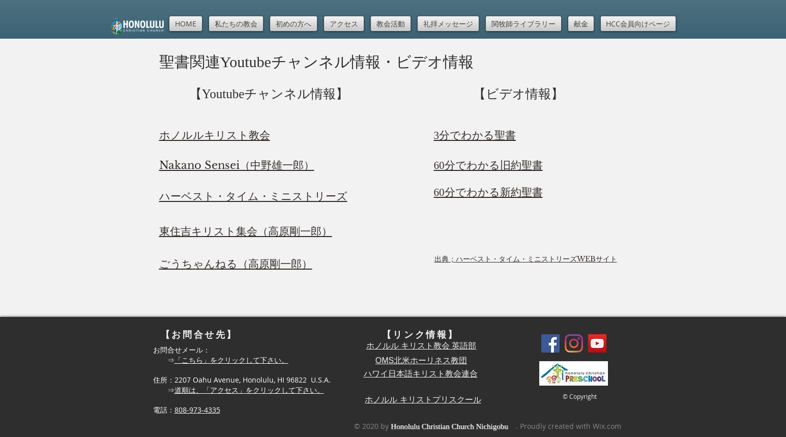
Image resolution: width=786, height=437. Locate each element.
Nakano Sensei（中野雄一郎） (236, 165)
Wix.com (607, 426)
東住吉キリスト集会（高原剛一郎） (245, 231)
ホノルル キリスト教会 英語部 (421, 345)
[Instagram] (574, 343)
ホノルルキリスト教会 (214, 135)
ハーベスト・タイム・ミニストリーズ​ (253, 196)
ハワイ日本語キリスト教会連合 (421, 373)
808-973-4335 (197, 410)
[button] (236, 23)
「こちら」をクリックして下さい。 (231, 360)
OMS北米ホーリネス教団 (421, 360)
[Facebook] (550, 343)
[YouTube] (597, 343)
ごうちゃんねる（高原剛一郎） (235, 264)
